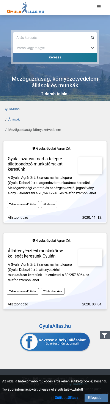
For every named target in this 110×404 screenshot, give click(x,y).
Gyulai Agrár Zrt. (58, 148)
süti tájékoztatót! (70, 389)
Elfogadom (96, 398)
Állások (14, 119)
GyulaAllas (11, 109)
